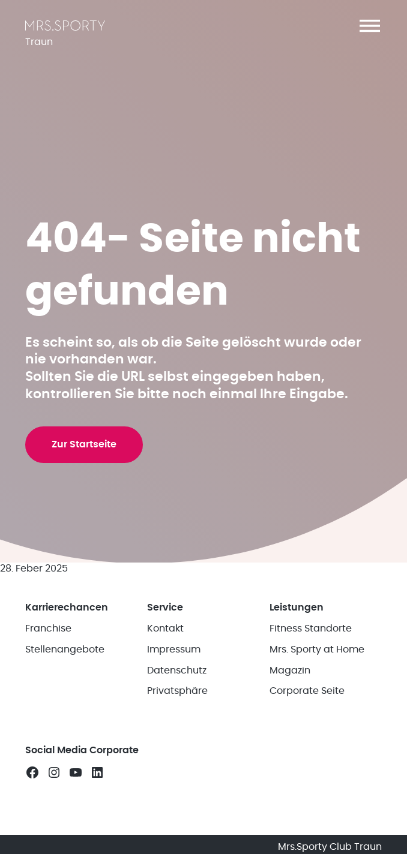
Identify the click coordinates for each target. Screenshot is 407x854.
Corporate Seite (307, 691)
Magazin (290, 670)
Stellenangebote (64, 649)
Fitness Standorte (311, 628)
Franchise (48, 628)
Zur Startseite (84, 444)
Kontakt (165, 628)
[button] (370, 26)
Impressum (173, 649)
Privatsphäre (177, 691)
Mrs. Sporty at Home (317, 649)
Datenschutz (177, 670)
